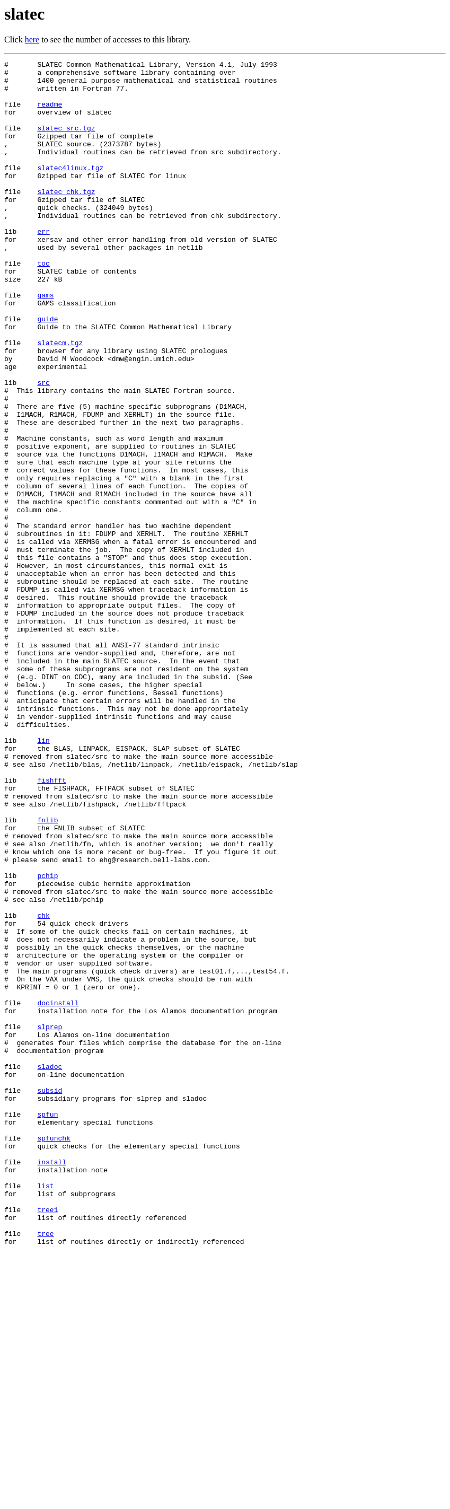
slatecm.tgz (60, 400)
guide (47, 371)
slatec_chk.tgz (66, 218)
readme (49, 113)
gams (45, 342)
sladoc (49, 1268)
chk (43, 1087)
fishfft (51, 924)
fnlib (47, 972)
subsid (49, 1297)
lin (43, 877)
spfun (47, 1325)
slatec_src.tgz (66, 142)
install (51, 1383)
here (32, 39)
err (43, 266)
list (45, 1411)
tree (45, 1468)
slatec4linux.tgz (70, 190)
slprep (49, 1220)
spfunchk (53, 1354)
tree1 (47, 1440)
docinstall (57, 1192)
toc (43, 304)
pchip (47, 1039)
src (43, 447)
